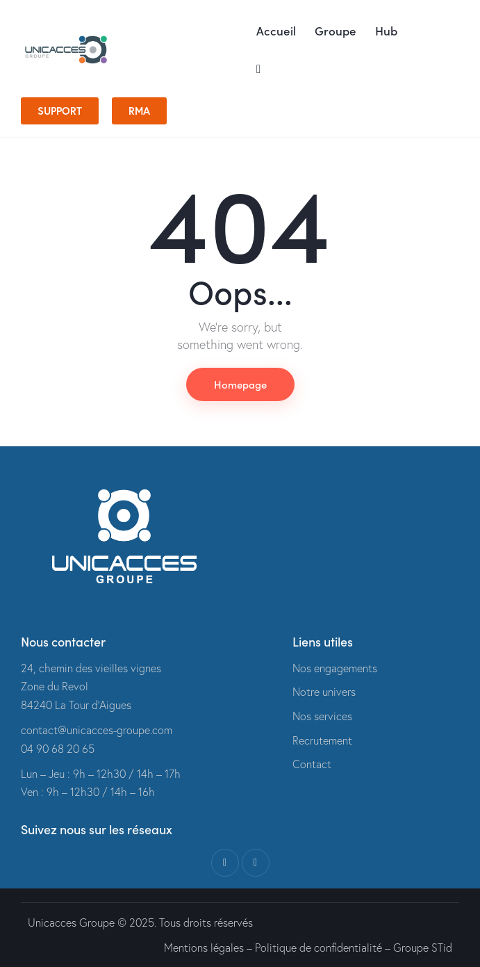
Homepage (240, 384)
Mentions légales (204, 947)
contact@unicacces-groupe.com (96, 730)
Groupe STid (422, 947)
